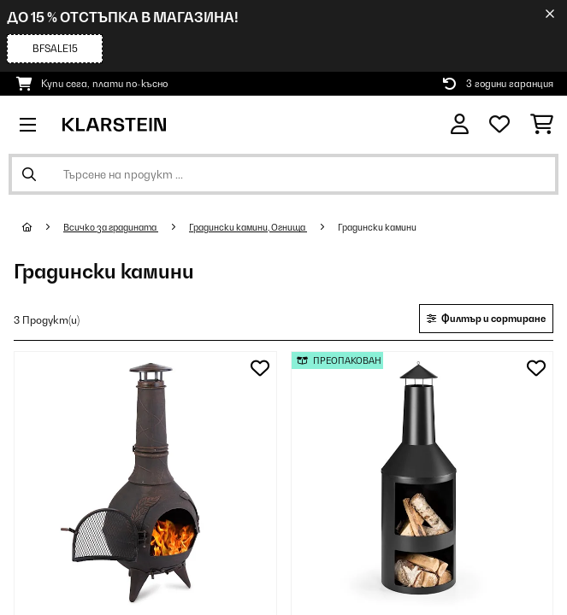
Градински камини (378, 227)
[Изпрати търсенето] (29, 174)
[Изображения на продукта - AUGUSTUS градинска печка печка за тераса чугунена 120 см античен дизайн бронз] (145, 482)
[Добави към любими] (260, 368)
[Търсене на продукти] (283, 174)
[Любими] (499, 124)
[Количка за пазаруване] (541, 124)
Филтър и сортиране (486, 319)
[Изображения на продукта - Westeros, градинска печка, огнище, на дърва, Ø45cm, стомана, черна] (422, 482)
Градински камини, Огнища (248, 227)
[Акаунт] (460, 124)
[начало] (42, 227)
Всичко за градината (110, 227)
